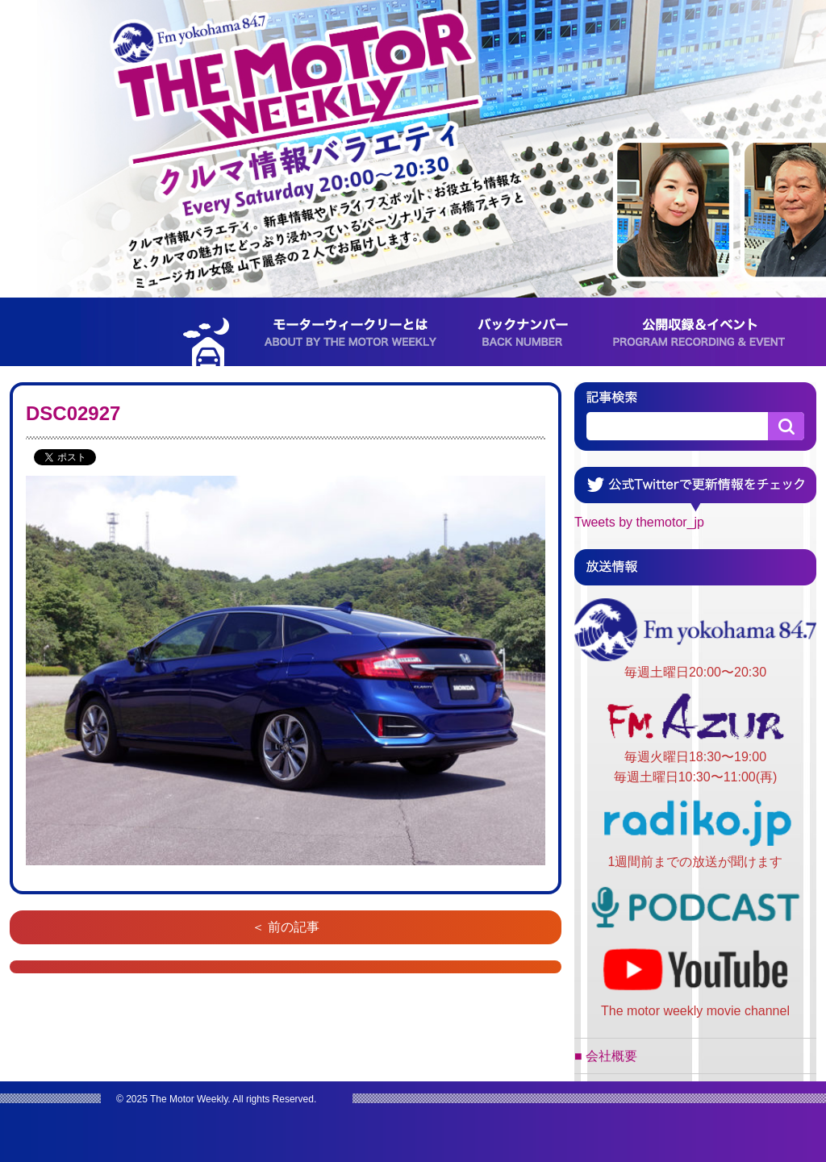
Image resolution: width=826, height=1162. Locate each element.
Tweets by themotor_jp (639, 522)
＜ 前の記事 (285, 927)
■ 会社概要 (605, 1056)
